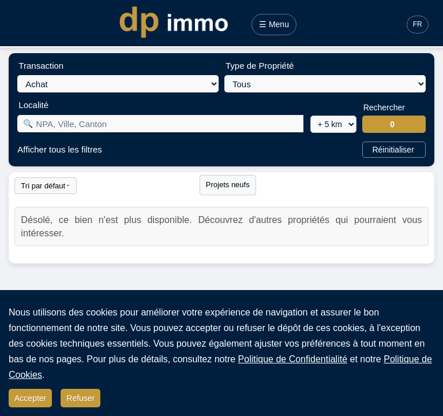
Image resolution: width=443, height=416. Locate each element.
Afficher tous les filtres (59, 149)
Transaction (40, 65)
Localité (33, 105)
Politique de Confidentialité (292, 359)
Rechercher (384, 107)
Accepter (30, 398)
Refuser (80, 398)
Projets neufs (228, 184)
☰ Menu (274, 24)
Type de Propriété (260, 65)
